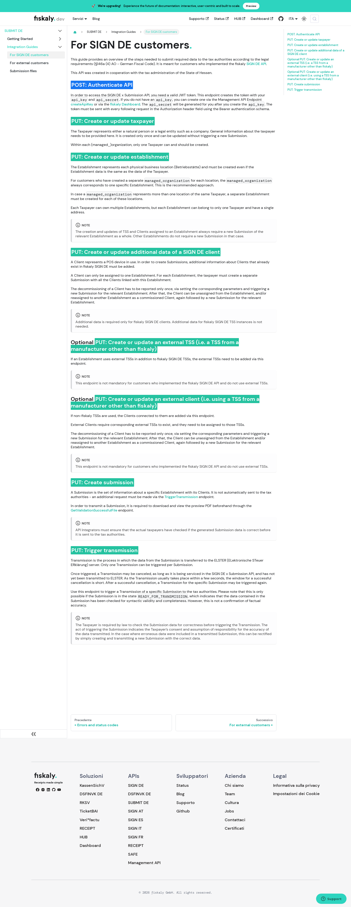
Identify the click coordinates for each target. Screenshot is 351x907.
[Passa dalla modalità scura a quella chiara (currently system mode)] (304, 18)
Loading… (173, 676)
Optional (310, 63)
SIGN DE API (256, 63)
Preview (251, 6)
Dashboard (262, 18)
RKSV (85, 802)
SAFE (133, 854)
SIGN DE (136, 785)
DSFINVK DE (91, 794)
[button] (33, 30)
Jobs (229, 811)
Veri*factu (89, 820)
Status (221, 18)
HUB (239, 18)
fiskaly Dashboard (125, 104)
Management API (144, 862)
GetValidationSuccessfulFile (94, 510)
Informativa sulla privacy (296, 785)
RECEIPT (87, 828)
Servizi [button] (78, 18)
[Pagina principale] (75, 32)
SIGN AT (135, 811)
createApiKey (82, 104)
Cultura (232, 802)
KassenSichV (92, 785)
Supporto (199, 18)
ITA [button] (291, 18)
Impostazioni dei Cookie (296, 793)
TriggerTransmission (181, 497)
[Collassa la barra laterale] (33, 733)
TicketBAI (89, 811)
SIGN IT (135, 828)
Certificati (234, 828)
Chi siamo (234, 785)
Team (230, 794)
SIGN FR (135, 837)
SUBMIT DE (138, 802)
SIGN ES (135, 820)
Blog (96, 18)
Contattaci (235, 820)
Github (183, 811)
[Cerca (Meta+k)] (314, 19)
